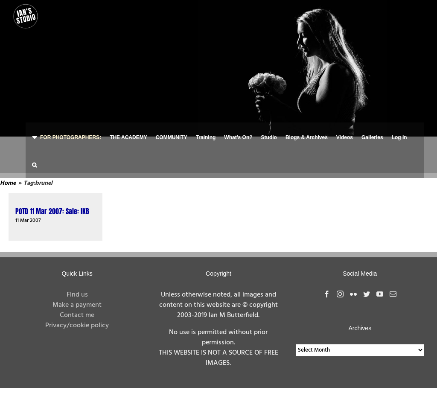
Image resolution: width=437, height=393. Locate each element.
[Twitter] (366, 294)
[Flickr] (353, 294)
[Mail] (393, 294)
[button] (34, 164)
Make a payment (77, 305)
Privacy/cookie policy (77, 325)
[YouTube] (379, 294)
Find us (77, 294)
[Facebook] (326, 294)
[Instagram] (340, 294)
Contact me (77, 315)
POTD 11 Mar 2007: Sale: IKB (52, 211)
